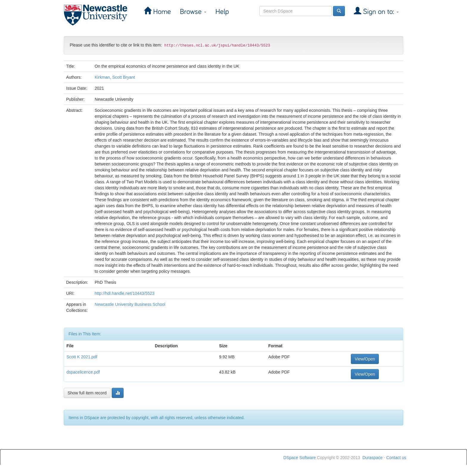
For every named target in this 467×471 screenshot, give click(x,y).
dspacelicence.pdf (83, 372)
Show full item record (87, 393)
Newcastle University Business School (130, 304)
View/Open (365, 359)
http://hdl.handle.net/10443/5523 (125, 293)
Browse (193, 12)
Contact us (396, 457)
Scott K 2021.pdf (81, 356)
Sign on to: (380, 12)
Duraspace (372, 457)
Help (222, 12)
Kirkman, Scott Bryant (115, 77)
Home (161, 12)
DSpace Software (299, 457)
